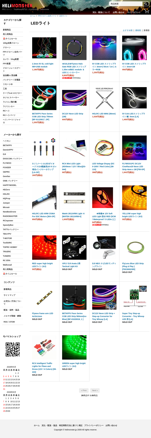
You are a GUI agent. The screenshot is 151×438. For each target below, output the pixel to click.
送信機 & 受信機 (10, 75)
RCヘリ (6, 111)
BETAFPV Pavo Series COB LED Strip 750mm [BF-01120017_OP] (42, 117)
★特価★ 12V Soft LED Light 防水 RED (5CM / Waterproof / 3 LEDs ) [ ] (104, 216)
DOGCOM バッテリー (12, 159)
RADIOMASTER (10, 216)
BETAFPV (7, 145)
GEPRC (6, 172)
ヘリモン (7, 141)
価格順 (138, 30)
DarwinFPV (8, 150)
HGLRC (6, 194)
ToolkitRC (7, 243)
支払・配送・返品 (49, 425)
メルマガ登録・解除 (12, 316)
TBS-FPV (7, 234)
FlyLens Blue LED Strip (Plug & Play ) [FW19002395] (133, 266)
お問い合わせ (118, 12)
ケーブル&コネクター (12, 93)
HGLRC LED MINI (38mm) (104, 114)
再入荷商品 (8, 34)
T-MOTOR (7, 238)
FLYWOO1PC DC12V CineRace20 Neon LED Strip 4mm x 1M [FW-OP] (133, 167)
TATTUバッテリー (11, 229)
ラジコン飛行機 (10, 102)
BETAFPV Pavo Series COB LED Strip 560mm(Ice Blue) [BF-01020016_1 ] (74, 316)
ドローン (7, 47)
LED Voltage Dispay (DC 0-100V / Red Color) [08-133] (103, 167)
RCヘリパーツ (9, 115)
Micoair (6, 207)
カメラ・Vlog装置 (11, 59)
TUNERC (7, 256)
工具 (5, 89)
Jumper (6, 203)
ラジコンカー (9, 106)
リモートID (8, 84)
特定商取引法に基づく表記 (70, 425)
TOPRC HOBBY (10, 247)
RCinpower (8, 220)
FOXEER (7, 167)
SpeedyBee (8, 225)
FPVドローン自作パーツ (47, 16)
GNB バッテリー (10, 181)
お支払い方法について (12, 302)
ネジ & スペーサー (11, 97)
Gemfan (6, 176)
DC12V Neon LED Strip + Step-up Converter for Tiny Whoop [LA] (103, 316)
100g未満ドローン (11, 43)
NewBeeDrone (9, 212)
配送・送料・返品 (11, 310)
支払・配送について (101, 12)
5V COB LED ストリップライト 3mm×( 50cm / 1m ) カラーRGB (104, 67)
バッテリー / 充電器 (11, 80)
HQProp (6, 198)
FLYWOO (7, 163)
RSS (6, 322)
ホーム (32, 16)
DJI (4, 154)
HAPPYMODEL (10, 185)
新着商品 (7, 30)
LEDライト (63, 16)
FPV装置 (7, 64)
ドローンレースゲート (11, 69)
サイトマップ (9, 295)
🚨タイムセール (10, 38)
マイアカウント (134, 12)
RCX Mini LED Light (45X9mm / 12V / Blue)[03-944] (74, 167)
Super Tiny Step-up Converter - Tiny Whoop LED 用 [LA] (133, 316)
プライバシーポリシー (94, 425)
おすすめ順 (128, 30)
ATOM (12, 322)
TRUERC (7, 251)
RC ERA (6, 260)
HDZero (6, 190)
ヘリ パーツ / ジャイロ (12, 121)
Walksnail (7, 265)
